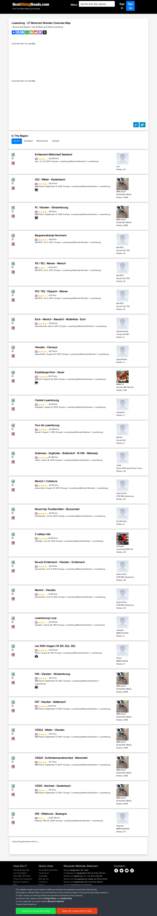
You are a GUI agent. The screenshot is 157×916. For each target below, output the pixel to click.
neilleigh (38, 541)
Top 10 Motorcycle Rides (48, 886)
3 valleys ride (42, 534)
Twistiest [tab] (55, 140)
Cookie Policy (58, 912)
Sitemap (36, 912)
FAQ (15, 900)
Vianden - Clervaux (46, 347)
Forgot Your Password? (22, 894)
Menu (74, 5)
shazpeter (39, 407)
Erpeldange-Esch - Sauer (49, 372)
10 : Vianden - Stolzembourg (51, 207)
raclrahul (67, 900)
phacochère (40, 488)
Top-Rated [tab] (28, 140)
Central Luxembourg (47, 400)
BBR (82, 886)
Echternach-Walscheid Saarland (53, 154)
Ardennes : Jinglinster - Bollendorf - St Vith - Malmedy (66, 453)
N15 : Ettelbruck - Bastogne (51, 814)
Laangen (38, 625)
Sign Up (130, 6)
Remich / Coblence (46, 481)
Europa (55, 161)
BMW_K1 (38, 379)
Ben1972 (38, 242)
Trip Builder (43, 891)
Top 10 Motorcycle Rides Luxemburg (47, 27)
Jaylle (37, 460)
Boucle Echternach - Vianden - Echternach (60, 562)
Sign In (122, 6)
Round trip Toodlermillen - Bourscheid (57, 509)
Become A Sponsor (21, 897)
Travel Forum (44, 889)
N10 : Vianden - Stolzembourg (52, 674)
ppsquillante (40, 354)
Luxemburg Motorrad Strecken (73, 161)
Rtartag (67, 886)
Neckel (38, 432)
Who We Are (43, 894)
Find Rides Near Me (21, 886)
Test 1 (85, 891)
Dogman (38, 820)
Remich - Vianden (45, 590)
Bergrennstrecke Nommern (51, 235)
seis (36, 161)
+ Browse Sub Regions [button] (21, 27)
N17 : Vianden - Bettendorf (50, 702)
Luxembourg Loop (46, 618)
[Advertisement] (78, 62)
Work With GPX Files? (21, 891)
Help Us (42, 900)
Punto (37, 652)
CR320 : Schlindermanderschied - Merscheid (61, 758)
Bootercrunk (69, 891)
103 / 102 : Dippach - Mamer (51, 291)
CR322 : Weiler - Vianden (49, 730)
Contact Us (43, 897)
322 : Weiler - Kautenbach (50, 179)
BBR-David (39, 186)
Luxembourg (93, 161)
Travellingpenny (70, 889)
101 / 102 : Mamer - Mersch (50, 263)
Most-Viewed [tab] (42, 140)
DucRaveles (40, 516)
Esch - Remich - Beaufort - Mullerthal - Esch (60, 319)
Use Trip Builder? (20, 889)
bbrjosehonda (41, 326)
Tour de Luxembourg (47, 425)
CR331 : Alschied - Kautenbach (53, 786)
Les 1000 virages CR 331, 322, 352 (55, 646)
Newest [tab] (16, 140)
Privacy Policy (46, 912)
